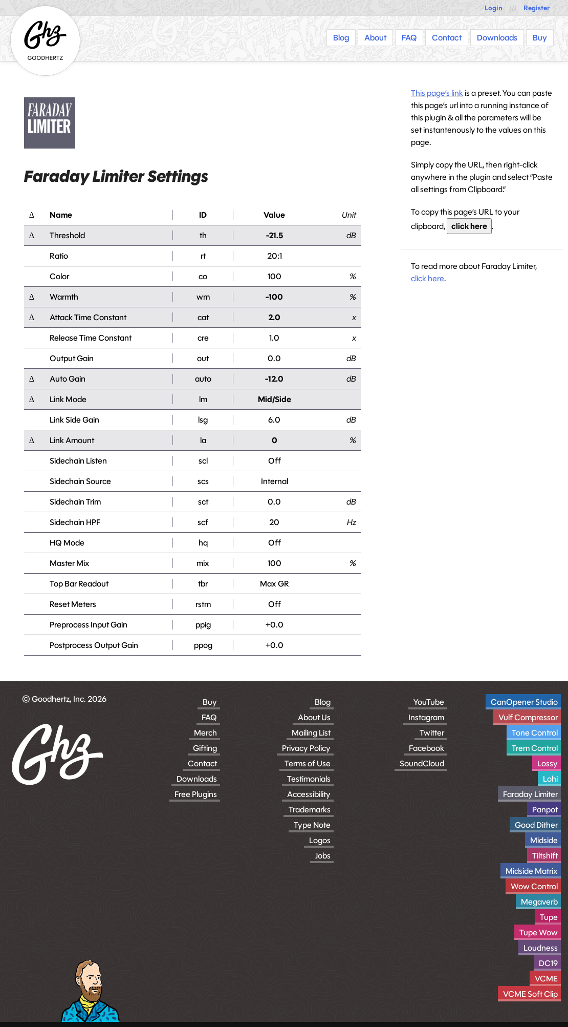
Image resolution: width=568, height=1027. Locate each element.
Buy (210, 702)
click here (469, 226)
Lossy (547, 763)
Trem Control (535, 748)
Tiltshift (545, 856)
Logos (320, 840)
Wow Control (534, 886)
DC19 (548, 963)
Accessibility (309, 794)
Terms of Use (308, 763)
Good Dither (536, 825)
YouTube (428, 702)
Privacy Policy (306, 748)
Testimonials (309, 779)
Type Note (312, 825)
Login (494, 8)
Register (536, 8)
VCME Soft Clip (530, 994)
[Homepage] (45, 41)
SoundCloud (422, 763)
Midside (544, 840)
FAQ (209, 717)
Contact (202, 763)
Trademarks (310, 809)
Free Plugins (195, 794)
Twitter (432, 733)
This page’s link (437, 93)
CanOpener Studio (524, 702)
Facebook (426, 748)
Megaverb (539, 902)
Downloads (197, 779)
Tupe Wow (538, 932)
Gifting (205, 748)
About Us (314, 717)
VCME (546, 978)
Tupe (549, 917)
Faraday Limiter (530, 794)
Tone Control (535, 733)
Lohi (550, 779)
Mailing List (311, 733)
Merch (205, 733)
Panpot (545, 809)
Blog (323, 702)
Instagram (426, 717)
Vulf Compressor (528, 717)
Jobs (323, 856)
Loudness (540, 948)
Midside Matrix (532, 871)
